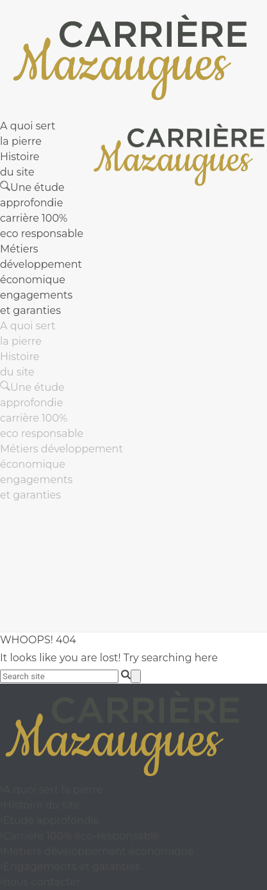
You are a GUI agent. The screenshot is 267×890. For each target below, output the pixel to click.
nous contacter (40, 882)
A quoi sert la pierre (51, 790)
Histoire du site (39, 805)
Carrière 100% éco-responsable (79, 836)
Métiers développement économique (41, 264)
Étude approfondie (50, 820)
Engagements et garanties (70, 867)
